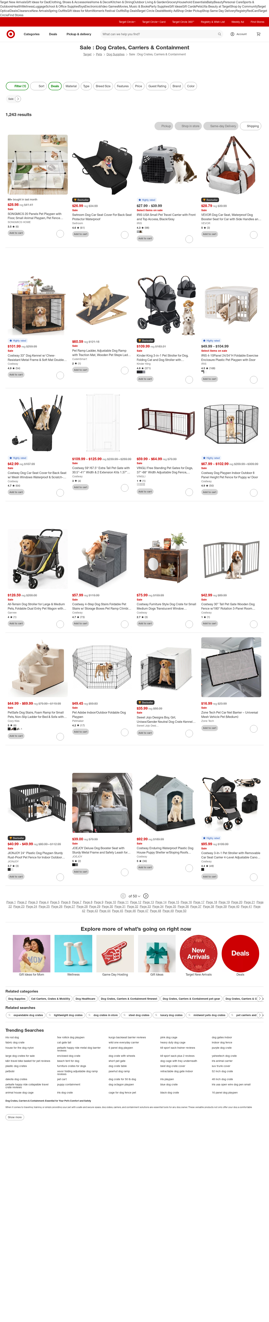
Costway (13, 363)
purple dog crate (222, 1047)
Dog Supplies (116, 54)
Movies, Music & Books (133, 6)
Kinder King (144, 363)
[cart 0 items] (258, 34)
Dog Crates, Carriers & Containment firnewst (129, 998)
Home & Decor (101, 2)
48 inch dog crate (222, 1079)
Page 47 (142, 911)
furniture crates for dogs (71, 1065)
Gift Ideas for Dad (38, 2)
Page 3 (33, 902)
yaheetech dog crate (224, 1055)
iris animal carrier (222, 1060)
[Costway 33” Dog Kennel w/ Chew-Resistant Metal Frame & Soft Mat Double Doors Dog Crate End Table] (38, 357)
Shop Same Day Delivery (219, 11)
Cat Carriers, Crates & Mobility (50, 998)
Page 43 (92, 911)
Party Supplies (159, 6)
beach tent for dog (68, 1060)
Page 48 (155, 911)
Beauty (218, 2)
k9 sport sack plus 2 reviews (177, 1055)
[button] (81, 200)
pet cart (62, 1079)
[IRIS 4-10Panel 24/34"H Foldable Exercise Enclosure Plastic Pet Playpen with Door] (231, 357)
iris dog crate (65, 1092)
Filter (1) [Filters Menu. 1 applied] (17, 86)
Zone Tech (207, 720)
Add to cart (16, 232)
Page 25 (44, 906)
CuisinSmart (79, 359)
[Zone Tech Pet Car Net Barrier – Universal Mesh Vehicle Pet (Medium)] (231, 714)
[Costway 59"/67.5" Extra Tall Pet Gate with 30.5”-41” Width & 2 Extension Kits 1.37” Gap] (102, 470)
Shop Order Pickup (189, 11)
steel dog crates (136, 1015)
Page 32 (132, 906)
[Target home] (10, 34)
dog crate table (118, 1065)
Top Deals (131, 11)
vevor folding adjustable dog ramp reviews (77, 1073)
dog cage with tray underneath (178, 1060)
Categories (33, 34)
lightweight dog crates (66, 1015)
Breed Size (103, 86)
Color (190, 86)
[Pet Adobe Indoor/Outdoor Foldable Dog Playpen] (102, 714)
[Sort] (38, 86)
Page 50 (180, 911)
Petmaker (78, 720)
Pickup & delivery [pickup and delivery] (80, 34)
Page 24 (31, 906)
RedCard (253, 11)
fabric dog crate (15, 1042)
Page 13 (148, 902)
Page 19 (224, 902)
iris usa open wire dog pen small (231, 1084)
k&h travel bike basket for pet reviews (27, 1060)
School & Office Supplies (62, 6)
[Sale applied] (13, 99)
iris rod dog (12, 1037)
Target (87, 54)
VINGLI (141, 476)
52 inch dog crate (222, 1071)
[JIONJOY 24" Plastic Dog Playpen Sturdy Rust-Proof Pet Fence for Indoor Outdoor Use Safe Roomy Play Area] (38, 855)
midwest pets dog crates (206, 1015)
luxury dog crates (169, 1015)
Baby (210, 2)
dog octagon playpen (121, 1084)
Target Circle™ (127, 21)
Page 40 (233, 906)
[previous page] (123, 896)
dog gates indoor (222, 1037)
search (219, 34)
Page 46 (130, 911)
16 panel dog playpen (225, 1092)
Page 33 (145, 906)
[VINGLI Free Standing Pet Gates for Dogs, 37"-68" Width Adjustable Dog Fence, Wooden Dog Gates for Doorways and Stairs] (167, 470)
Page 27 (69, 906)
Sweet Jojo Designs (148, 725)
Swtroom (77, 223)
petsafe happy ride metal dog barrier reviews (79, 1049)
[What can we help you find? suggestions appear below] (161, 34)
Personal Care (233, 2)
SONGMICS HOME (19, 222)
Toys (82, 6)
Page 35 (170, 906)
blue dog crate (169, 1084)
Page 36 (183, 906)
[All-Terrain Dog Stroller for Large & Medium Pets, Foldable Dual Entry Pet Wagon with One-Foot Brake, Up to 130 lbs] (38, 606)
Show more (15, 1117)
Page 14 (161, 902)
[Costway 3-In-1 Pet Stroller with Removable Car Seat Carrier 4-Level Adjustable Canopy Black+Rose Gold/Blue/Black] (231, 855)
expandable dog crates (25, 1015)
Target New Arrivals (13, 2)
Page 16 (186, 902)
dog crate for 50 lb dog (122, 1079)
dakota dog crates (16, 1079)
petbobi (9, 1071)
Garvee (12, 612)
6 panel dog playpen (121, 1047)
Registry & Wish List (213, 21)
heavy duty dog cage (172, 1042)
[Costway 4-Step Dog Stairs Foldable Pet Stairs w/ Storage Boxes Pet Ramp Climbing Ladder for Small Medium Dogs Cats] (102, 606)
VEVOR (205, 223)
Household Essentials (192, 2)
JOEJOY (77, 856)
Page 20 (236, 902)
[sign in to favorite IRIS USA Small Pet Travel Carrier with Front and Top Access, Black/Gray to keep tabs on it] (189, 239)
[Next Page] (18, 99)
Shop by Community (243, 6)
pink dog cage (168, 1037)
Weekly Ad (170, 11)
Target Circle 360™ (183, 21)
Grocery (172, 2)
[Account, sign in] (239, 34)
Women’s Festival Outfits (108, 11)
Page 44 (105, 911)
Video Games (109, 6)
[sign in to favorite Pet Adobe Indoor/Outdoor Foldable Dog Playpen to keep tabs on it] (124, 732)
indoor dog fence (222, 1042)
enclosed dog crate (68, 1055)
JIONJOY (13, 861)
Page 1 (11, 902)
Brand (177, 86)
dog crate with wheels (122, 1055)
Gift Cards (189, 6)
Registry (241, 11)
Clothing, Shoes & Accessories (70, 2)
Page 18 (211, 902)
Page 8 (87, 902)
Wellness (28, 6)
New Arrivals (40, 11)
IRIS (139, 223)
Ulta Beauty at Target (216, 6)
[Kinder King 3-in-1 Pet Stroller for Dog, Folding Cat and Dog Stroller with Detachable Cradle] (167, 357)
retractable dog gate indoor (176, 1071)
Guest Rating (157, 86)
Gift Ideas (175, 6)
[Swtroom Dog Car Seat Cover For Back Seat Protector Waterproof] (102, 217)
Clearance (25, 11)
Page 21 (249, 902)
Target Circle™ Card (153, 21)
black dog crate (169, 1092)
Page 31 (120, 906)
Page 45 (117, 911)
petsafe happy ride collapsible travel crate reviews (26, 1086)
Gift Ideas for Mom (79, 11)
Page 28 (82, 906)
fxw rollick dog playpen (71, 1037)
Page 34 (158, 906)
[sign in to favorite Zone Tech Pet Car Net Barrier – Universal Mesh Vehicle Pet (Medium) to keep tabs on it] (253, 729)
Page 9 (98, 902)
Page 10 (110, 902)
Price (138, 86)
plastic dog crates (16, 1065)
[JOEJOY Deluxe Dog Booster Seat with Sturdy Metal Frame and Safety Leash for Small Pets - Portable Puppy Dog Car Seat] (102, 850)
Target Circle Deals (150, 11)
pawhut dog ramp (119, 1071)
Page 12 (135, 902)
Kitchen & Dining (122, 2)
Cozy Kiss (13, 720)
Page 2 (22, 902)
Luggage (40, 6)
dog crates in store (103, 1015)
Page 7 (76, 902)
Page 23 (19, 906)
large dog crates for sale (20, 1055)
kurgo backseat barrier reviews (127, 1037)
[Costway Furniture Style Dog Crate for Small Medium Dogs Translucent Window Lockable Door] (167, 606)
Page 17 (198, 902)
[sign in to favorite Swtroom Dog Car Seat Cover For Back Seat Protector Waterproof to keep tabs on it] (124, 235)
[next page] (146, 896)
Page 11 (123, 902)
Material (71, 86)
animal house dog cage (19, 1092)
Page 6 (66, 902)
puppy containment (68, 1084)
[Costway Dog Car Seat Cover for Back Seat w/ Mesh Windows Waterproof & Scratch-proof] (38, 475)
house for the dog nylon (19, 1047)
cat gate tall (64, 1042)
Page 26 (56, 906)
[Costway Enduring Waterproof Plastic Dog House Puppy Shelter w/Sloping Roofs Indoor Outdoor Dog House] (167, 850)
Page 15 (173, 902)
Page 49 (168, 911)
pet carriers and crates (248, 1015)
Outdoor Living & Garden (150, 2)
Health (17, 6)
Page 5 (55, 902)
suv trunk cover (221, 1065)
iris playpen (167, 1079)
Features (123, 86)
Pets (199, 6)
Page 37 (195, 906)
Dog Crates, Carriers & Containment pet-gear (191, 998)
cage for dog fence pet (122, 1092)
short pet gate (117, 1060)
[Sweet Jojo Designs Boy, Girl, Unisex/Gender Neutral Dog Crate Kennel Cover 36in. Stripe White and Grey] (167, 719)
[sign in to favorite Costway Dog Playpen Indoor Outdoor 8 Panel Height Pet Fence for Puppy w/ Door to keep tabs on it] (253, 493)
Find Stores (15, 15)
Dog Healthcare (85, 998)
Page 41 (246, 906)
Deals (14, 11)
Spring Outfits (58, 11)
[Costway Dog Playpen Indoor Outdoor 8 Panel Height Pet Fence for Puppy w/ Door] (231, 475)
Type (86, 86)
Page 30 (107, 906)
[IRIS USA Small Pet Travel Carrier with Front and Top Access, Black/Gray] (167, 217)
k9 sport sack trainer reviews (177, 1047)
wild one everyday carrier (124, 1042)
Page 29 (94, 906)
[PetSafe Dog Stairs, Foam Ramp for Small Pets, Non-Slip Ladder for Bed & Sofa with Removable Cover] (38, 714)
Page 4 (44, 902)
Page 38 (208, 906)
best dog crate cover (172, 1065)
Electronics (92, 6)
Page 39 (221, 906)
